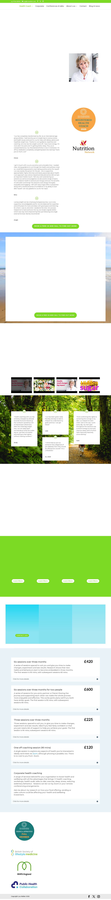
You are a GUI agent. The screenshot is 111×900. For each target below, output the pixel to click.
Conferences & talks (55, 6)
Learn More (18, 582)
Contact (83, 6)
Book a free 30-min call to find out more (55, 227)
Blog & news (94, 6)
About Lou (70, 6)
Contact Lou (22, 636)
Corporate (39, 6)
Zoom (35, 755)
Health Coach (25, 6)
